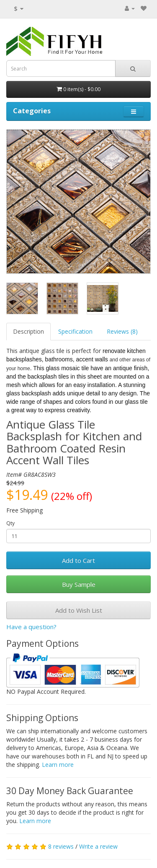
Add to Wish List (78, 610)
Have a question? (31, 626)
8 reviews (61, 846)
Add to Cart (78, 560)
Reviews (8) (122, 331)
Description (28, 331)
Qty (10, 523)
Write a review (98, 846)
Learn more (58, 765)
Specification (75, 331)
